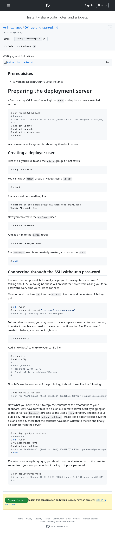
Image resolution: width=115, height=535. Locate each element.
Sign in (89, 5)
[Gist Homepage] (48, 5)
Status (47, 518)
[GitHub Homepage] (48, 526)
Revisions (26, 46)
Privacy (29, 518)
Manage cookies (90, 518)
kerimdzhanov (12, 27)
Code (8, 46)
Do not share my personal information (57, 521)
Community (58, 518)
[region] (57, 278)
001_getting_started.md (41, 27)
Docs (68, 518)
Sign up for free (16, 500)
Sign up (102, 5)
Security (38, 518)
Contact (76, 518)
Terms (20, 518)
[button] (45, 39)
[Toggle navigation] (8, 5)
